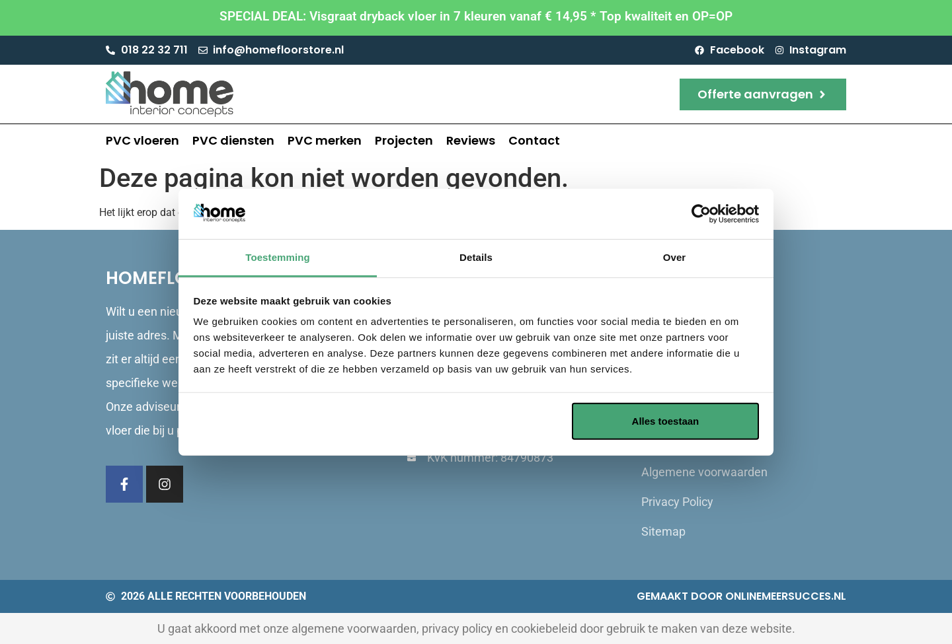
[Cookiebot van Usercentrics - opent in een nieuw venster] (701, 214)
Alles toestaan (665, 421)
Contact (534, 140)
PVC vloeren (142, 140)
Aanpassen (474, 421)
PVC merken (325, 140)
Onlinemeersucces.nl (785, 596)
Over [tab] (674, 257)
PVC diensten (233, 140)
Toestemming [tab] (277, 257)
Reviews (470, 140)
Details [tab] (476, 257)
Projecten (404, 140)
